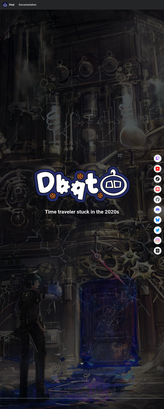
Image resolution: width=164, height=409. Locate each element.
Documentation (28, 4)
